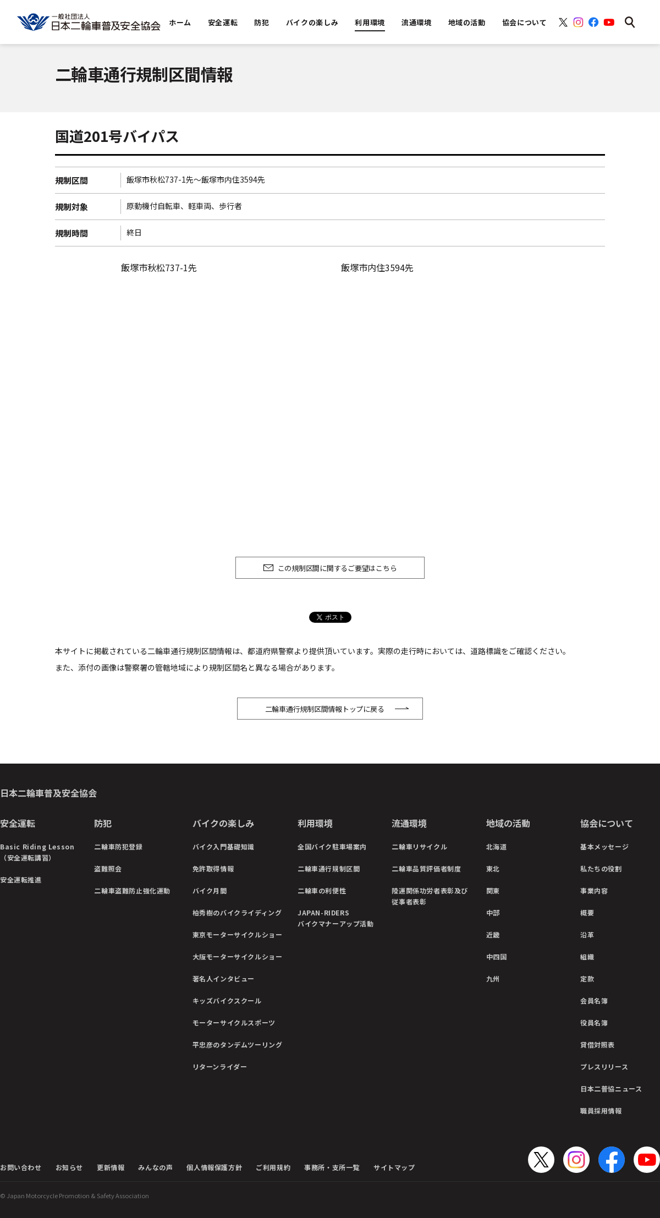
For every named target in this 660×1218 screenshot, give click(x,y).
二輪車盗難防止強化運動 (132, 890)
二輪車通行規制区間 (329, 868)
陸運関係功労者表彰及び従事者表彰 (430, 896)
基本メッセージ (604, 846)
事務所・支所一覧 (332, 1167)
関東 (493, 890)
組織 (587, 956)
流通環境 (409, 823)
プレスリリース (604, 1066)
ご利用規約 (273, 1167)
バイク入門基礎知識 (224, 846)
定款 (587, 978)
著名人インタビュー (224, 978)
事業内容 (594, 890)
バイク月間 (210, 890)
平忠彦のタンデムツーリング (238, 1044)
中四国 (496, 956)
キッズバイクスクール (227, 1000)
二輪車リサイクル (419, 846)
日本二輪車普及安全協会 (48, 792)
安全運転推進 (21, 879)
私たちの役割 (601, 868)
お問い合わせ (21, 1167)
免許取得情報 (213, 868)
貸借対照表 (597, 1044)
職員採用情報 (601, 1110)
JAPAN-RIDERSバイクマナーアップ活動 (336, 918)
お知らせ (69, 1167)
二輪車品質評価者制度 (426, 868)
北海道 (496, 846)
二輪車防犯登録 (118, 846)
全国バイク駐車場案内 (332, 846)
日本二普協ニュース (611, 1088)
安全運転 (17, 823)
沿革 (587, 934)
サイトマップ (394, 1167)
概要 (587, 912)
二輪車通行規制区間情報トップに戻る (324, 709)
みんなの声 (155, 1167)
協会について (606, 823)
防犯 (103, 823)
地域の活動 (508, 823)
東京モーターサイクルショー (238, 934)
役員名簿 (594, 1022)
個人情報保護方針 (214, 1167)
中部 (493, 912)
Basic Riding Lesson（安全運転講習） (37, 852)
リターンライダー (220, 1066)
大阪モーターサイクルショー (238, 956)
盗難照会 (108, 868)
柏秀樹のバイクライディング (237, 912)
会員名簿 (594, 1000)
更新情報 (110, 1167)
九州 (493, 978)
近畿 (493, 934)
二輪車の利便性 (322, 890)
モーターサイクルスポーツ (234, 1022)
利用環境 (315, 823)
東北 (493, 868)
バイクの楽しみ (223, 823)
